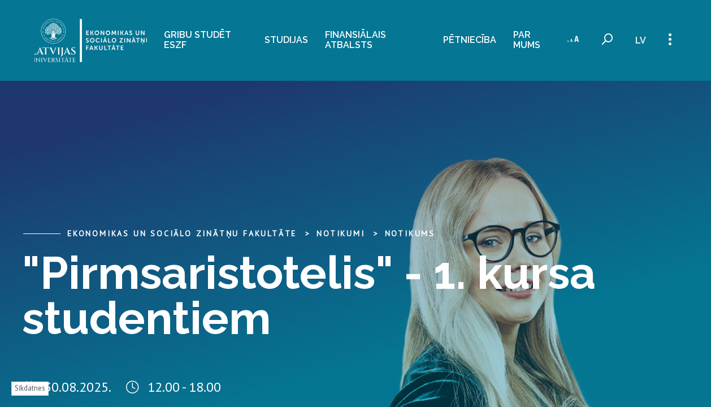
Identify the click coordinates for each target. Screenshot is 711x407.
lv (640, 40)
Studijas (286, 39)
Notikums (410, 233)
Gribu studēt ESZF (197, 39)
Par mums (526, 39)
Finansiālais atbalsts (355, 39)
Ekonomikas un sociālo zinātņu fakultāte (182, 233)
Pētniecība (469, 39)
